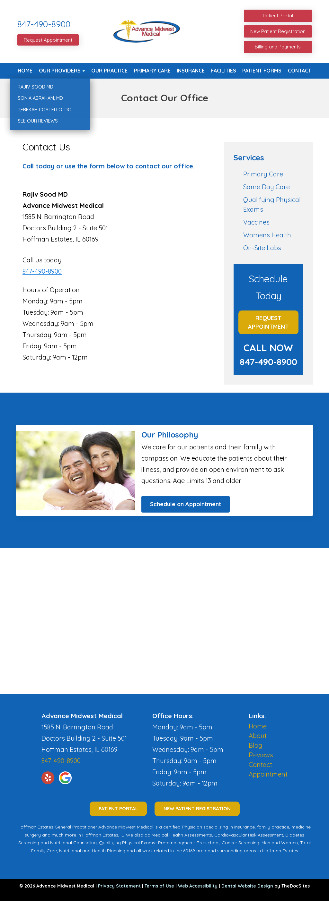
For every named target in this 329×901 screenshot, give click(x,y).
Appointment (268, 774)
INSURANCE (191, 70)
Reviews (261, 755)
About (258, 736)
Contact (299, 70)
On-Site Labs (262, 248)
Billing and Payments (278, 47)
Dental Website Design (247, 886)
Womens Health (267, 235)
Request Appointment (48, 40)
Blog (255, 745)
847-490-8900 (43, 24)
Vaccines (256, 222)
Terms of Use (159, 886)
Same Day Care (266, 187)
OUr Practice (109, 70)
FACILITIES (223, 70)
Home (25, 70)
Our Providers (60, 70)
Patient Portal (278, 16)
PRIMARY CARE (152, 70)
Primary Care (263, 174)
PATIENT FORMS (261, 70)
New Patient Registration (278, 31)
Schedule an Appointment (185, 504)
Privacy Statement (119, 886)
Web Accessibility (198, 886)
